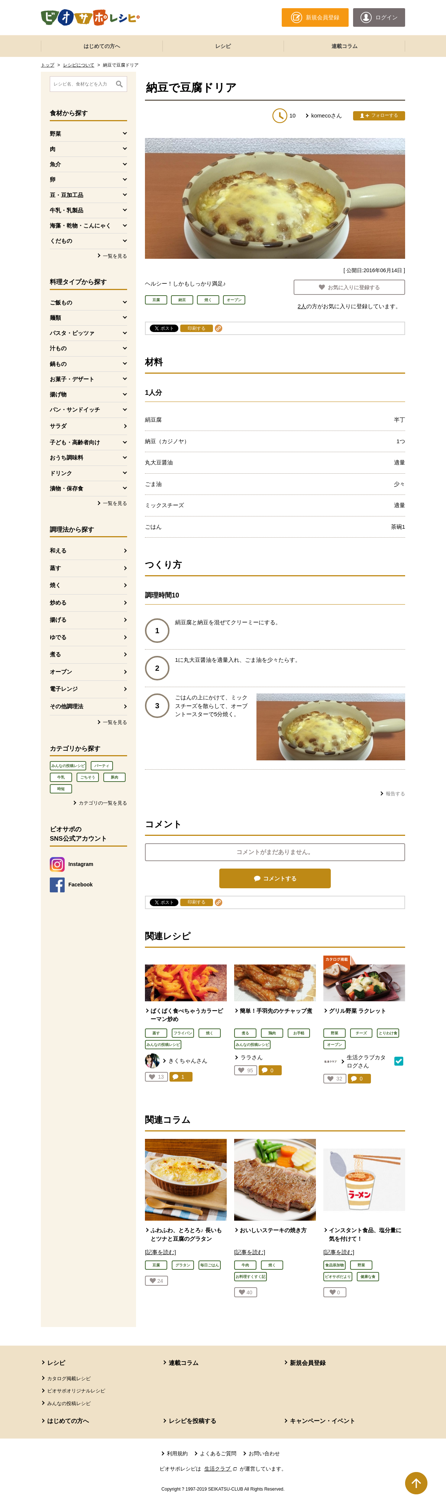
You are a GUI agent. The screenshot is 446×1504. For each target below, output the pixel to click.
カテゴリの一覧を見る (103, 803)
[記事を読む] (160, 1252)
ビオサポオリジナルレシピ (76, 1391)
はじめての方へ (102, 46)
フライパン (183, 1033)
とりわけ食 (388, 1033)
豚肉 (114, 777)
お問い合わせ (264, 1453)
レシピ (223, 46)
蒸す (55, 568)
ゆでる (58, 637)
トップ (47, 65)
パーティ (101, 766)
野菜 (334, 1033)
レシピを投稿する (192, 1421)
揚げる (58, 619)
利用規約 (177, 1453)
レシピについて (78, 65)
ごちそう (87, 777)
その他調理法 (66, 706)
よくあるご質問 (218, 1453)
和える (58, 550)
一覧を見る (115, 256)
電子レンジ (64, 689)
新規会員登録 (308, 1363)
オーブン (61, 672)
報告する (395, 793)
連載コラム (345, 46)
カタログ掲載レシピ (69, 1378)
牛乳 (61, 777)
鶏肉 (272, 1033)
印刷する (197, 328)
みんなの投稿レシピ (68, 766)
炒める (58, 602)
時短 (61, 789)
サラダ (58, 426)
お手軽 (298, 1033)
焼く (55, 585)
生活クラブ (221, 1469)
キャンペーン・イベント (322, 1421)
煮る (55, 654)
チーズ (361, 1033)
